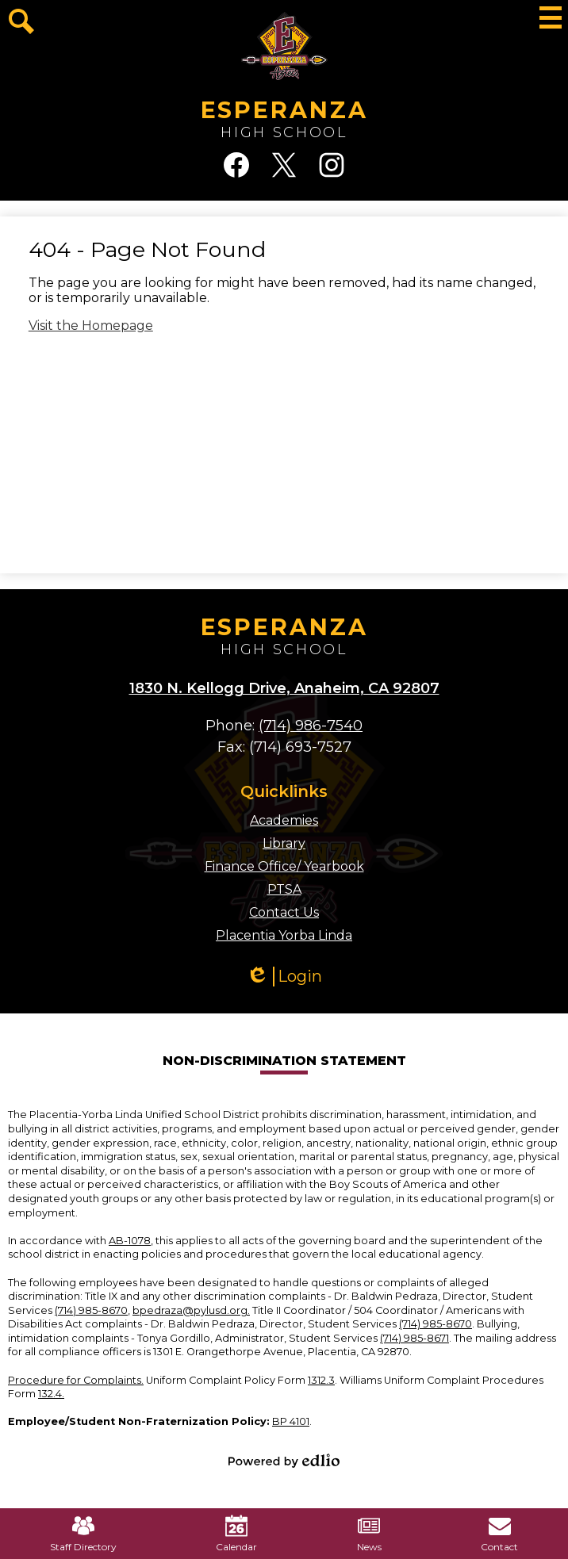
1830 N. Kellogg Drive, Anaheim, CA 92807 (284, 688)
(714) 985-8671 (414, 1338)
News (369, 1534)
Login (284, 976)
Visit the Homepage (91, 325)
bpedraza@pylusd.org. (191, 1310)
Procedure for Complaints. (76, 1380)
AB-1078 (130, 1241)
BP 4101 (290, 1421)
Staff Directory (83, 1534)
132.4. (51, 1394)
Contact (499, 1534)
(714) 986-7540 (311, 725)
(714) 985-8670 (91, 1310)
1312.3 (321, 1380)
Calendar (236, 1534)
